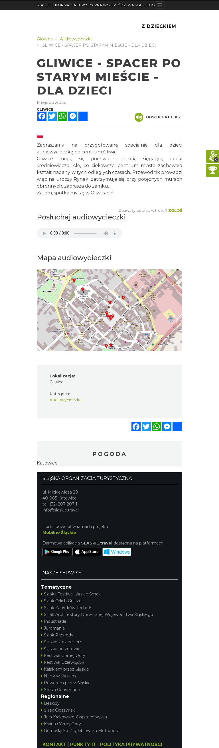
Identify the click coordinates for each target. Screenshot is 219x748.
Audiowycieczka (66, 399)
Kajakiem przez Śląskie (65, 669)
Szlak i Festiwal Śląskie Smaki (71, 594)
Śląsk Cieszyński (58, 710)
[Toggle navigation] (160, 5)
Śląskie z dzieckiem (61, 641)
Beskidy (50, 703)
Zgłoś (175, 210)
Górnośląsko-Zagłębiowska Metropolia (80, 730)
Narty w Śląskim (58, 676)
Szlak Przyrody (57, 635)
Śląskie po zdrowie (60, 648)
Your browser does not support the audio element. (79, 233)
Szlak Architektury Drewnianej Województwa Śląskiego (97, 614)
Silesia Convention (60, 689)
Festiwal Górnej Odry (63, 655)
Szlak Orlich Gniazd (61, 600)
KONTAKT (54, 744)
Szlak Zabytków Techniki (66, 607)
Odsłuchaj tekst (158, 117)
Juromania (53, 628)
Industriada (53, 621)
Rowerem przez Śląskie (66, 682)
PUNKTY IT (83, 744)
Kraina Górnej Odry (61, 723)
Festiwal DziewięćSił (62, 662)
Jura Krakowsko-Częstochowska (74, 717)
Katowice (47, 463)
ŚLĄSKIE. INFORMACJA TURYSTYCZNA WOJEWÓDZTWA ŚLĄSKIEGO (96, 5)
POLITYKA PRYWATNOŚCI (131, 744)
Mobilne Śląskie (59, 532)
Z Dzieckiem (158, 26)
